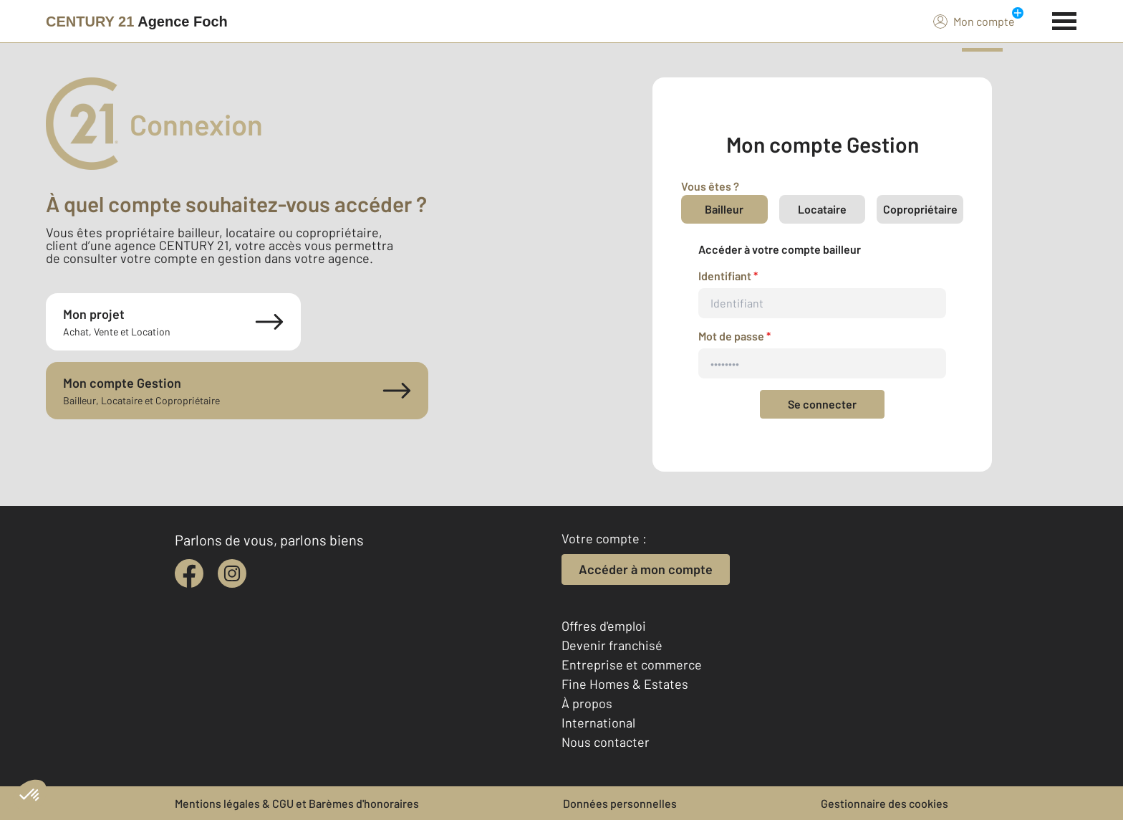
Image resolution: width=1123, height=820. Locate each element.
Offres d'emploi (604, 626)
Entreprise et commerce (632, 664)
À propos (587, 703)
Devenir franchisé (612, 645)
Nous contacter (606, 742)
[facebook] (189, 573)
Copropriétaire (920, 209)
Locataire (822, 209)
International (598, 722)
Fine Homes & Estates (625, 684)
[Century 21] (137, 21)
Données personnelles (620, 803)
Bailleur (724, 209)
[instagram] (232, 573)
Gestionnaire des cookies (884, 803)
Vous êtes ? (710, 186)
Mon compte (974, 21)
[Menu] (1064, 19)
